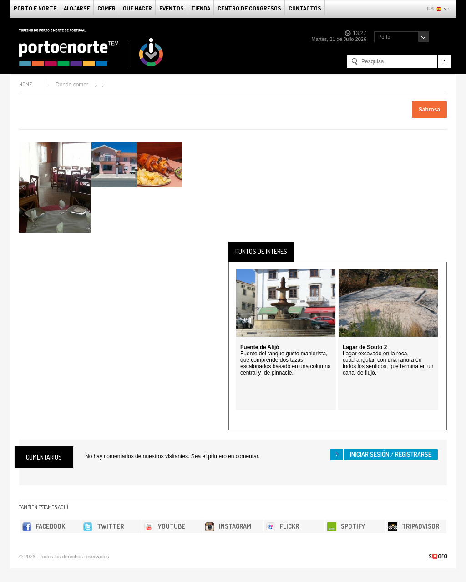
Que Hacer (137, 8)
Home (25, 84)
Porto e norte (35, 8)
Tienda (200, 8)
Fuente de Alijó (259, 347)
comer (106, 8)
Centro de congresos (249, 8)
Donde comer (72, 84)
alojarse (77, 8)
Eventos (171, 8)
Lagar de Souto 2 (365, 347)
